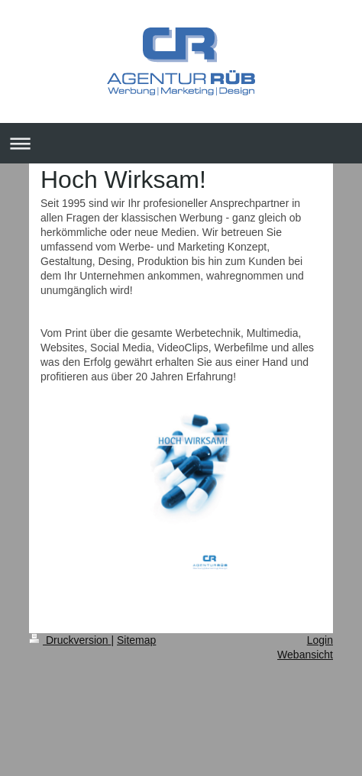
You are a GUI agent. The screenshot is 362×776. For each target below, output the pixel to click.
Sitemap (136, 640)
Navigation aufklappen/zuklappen (181, 143)
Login (320, 640)
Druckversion (70, 640)
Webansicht (305, 654)
